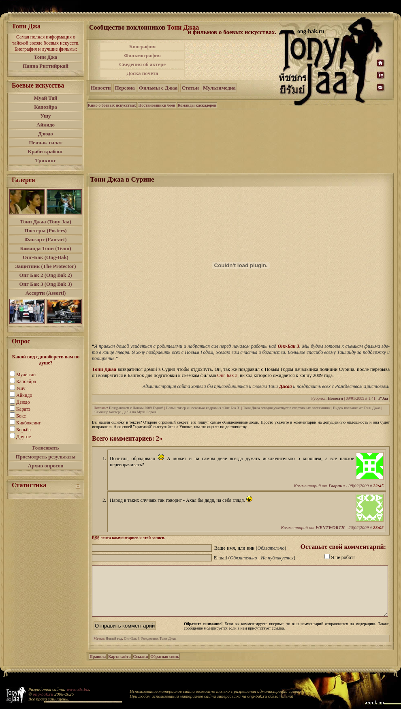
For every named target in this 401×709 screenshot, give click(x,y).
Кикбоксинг (28, 423)
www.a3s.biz (78, 689)
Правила (98, 666)
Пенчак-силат (45, 142)
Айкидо (45, 125)
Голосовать (45, 448)
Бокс (21, 416)
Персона (124, 88)
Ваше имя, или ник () (250, 548)
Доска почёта (142, 73)
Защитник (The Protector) (45, 266)
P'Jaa (383, 398)
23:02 (378, 527)
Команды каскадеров (197, 105)
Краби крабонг (46, 151)
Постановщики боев (157, 105)
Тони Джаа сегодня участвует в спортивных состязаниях (287, 408)
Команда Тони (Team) (45, 248)
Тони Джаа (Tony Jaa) (45, 221)
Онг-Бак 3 (288, 346)
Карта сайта (119, 666)
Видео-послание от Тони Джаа (356, 408)
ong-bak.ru (43, 694)
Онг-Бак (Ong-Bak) (45, 257)
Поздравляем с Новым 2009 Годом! (136, 408)
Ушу (46, 116)
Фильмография (142, 55)
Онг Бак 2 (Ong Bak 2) (45, 275)
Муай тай (26, 374)
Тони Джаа (183, 27)
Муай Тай (45, 98)
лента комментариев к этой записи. (128, 537)
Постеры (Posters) (45, 230)
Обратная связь (164, 666)
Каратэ (23, 409)
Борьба (23, 430)
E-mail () (254, 558)
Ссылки (140, 666)
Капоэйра (45, 107)
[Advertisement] (232, 60)
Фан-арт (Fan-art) (46, 239)
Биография (142, 46)
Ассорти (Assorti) (46, 293)
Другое (23, 436)
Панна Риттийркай (45, 66)
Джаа (285, 386)
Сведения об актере (142, 64)
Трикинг (45, 160)
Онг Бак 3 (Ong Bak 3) (45, 284)
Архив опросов (46, 466)
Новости (101, 88)
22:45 (378, 485)
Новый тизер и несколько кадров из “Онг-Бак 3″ (203, 408)
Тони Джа (46, 57)
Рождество (149, 648)
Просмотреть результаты (46, 457)
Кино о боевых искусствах (112, 105)
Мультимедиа (219, 88)
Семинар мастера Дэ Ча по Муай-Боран (125, 412)
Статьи (190, 88)
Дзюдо (45, 134)
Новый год (114, 648)
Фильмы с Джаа (158, 88)
